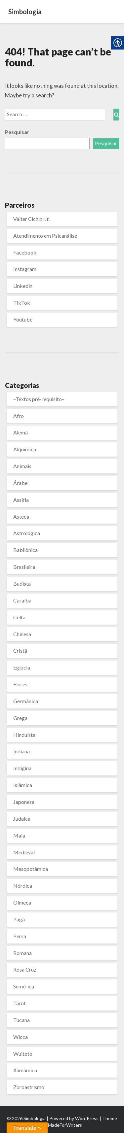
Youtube (22, 319)
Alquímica (24, 449)
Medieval (24, 852)
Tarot (19, 1003)
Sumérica (23, 986)
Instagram (24, 269)
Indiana (21, 751)
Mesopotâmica (30, 869)
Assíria (21, 500)
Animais (22, 466)
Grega (20, 718)
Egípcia (21, 667)
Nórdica (22, 885)
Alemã (20, 432)
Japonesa (23, 802)
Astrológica (26, 533)
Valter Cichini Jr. (31, 219)
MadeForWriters (65, 1125)
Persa (19, 936)
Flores (20, 684)
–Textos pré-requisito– (38, 399)
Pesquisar (17, 132)
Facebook (24, 252)
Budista (22, 583)
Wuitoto (22, 1053)
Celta (19, 617)
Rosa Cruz (24, 969)
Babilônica (25, 550)
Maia (19, 835)
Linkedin (22, 286)
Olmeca (22, 902)
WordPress (87, 1118)
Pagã (19, 919)
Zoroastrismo (28, 1087)
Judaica (21, 818)
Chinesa (22, 634)
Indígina (22, 768)
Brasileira (24, 567)
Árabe (20, 483)
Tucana (21, 1020)
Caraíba (22, 600)
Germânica (25, 701)
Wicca (20, 1037)
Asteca (21, 516)
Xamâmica (25, 1070)
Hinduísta (24, 735)
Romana (22, 953)
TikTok (21, 302)
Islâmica (22, 785)
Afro (18, 416)
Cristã (20, 650)
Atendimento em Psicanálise (45, 235)
